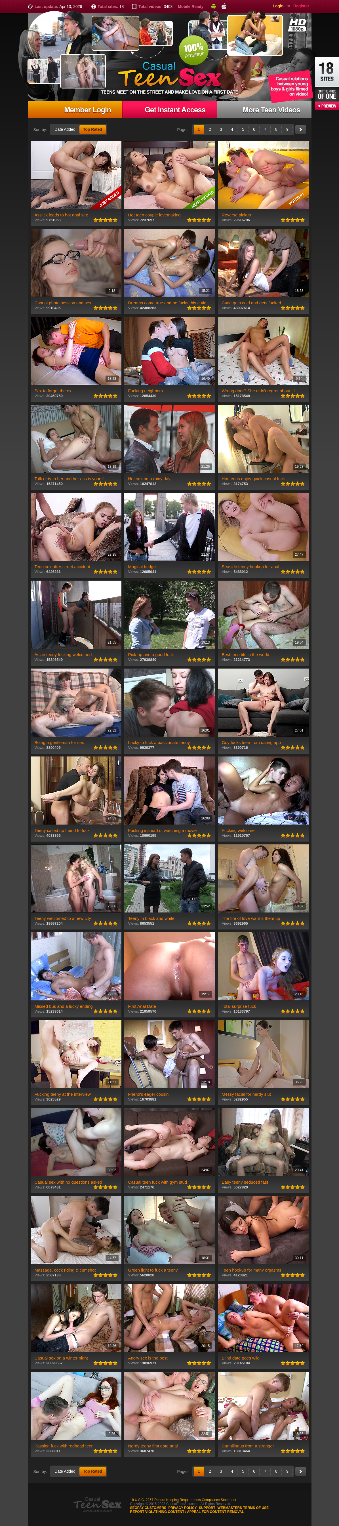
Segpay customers (148, 1508)
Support (207, 1508)
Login (278, 6)
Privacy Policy (182, 1508)
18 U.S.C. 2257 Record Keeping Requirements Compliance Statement (183, 1500)
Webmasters (229, 1508)
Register (301, 6)
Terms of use (256, 1508)
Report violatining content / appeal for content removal (187, 1512)
